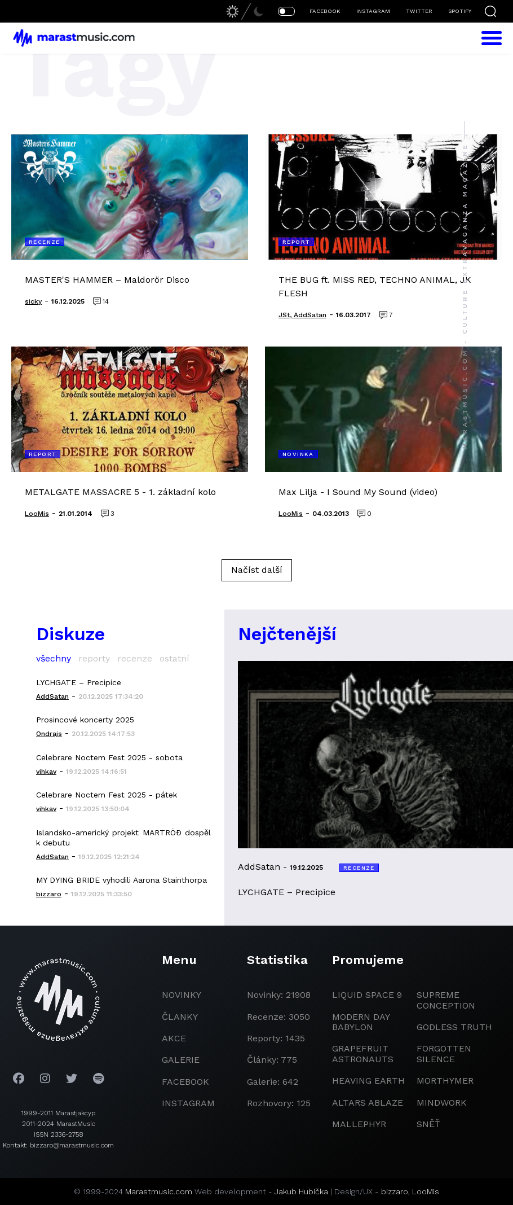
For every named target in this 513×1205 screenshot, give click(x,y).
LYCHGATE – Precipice (78, 682)
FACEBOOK (324, 11)
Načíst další (256, 569)
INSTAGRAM (373, 11)
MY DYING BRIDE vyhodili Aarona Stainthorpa (121, 879)
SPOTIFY (459, 11)
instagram (188, 1103)
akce (174, 1038)
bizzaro (394, 1191)
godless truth (454, 1027)
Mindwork (442, 1102)
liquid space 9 (367, 994)
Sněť (428, 1124)
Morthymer (445, 1080)
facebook (185, 1081)
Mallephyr (359, 1124)
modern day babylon (361, 1021)
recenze (134, 658)
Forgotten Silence (444, 1053)
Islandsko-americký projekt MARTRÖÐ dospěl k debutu (123, 837)
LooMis (425, 1191)
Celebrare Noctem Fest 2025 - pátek (106, 794)
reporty (94, 658)
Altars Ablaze (367, 1102)
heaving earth (368, 1080)
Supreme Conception (446, 999)
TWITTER (419, 11)
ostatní (174, 658)
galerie (181, 1059)
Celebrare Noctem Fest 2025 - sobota (109, 757)
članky (180, 1016)
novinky (181, 994)
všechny (53, 658)
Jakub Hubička (301, 1191)
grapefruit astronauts (362, 1053)
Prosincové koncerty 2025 (85, 719)
